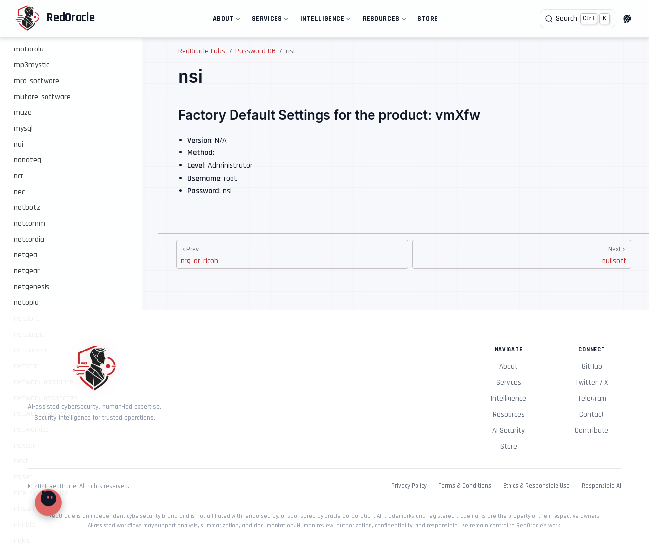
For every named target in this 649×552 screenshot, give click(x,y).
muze (23, 112)
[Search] (577, 18)
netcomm (29, 223)
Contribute (591, 430)
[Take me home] (54, 19)
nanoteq (27, 160)
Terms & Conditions (465, 486)
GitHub (592, 366)
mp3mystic (31, 65)
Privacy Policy (409, 486)
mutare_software (42, 97)
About (225, 20)
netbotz (27, 207)
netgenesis (31, 287)
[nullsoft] (521, 254)
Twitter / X (591, 382)
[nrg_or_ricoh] (292, 254)
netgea (25, 255)
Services (269, 20)
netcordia (29, 239)
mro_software (36, 81)
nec (19, 192)
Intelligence (324, 20)
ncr (18, 176)
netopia (26, 303)
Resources (383, 20)
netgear (27, 271)
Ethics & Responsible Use (536, 486)
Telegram (591, 398)
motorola (29, 49)
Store (427, 18)
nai (18, 144)
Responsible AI (601, 486)
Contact (591, 414)
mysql (23, 128)
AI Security (508, 430)
